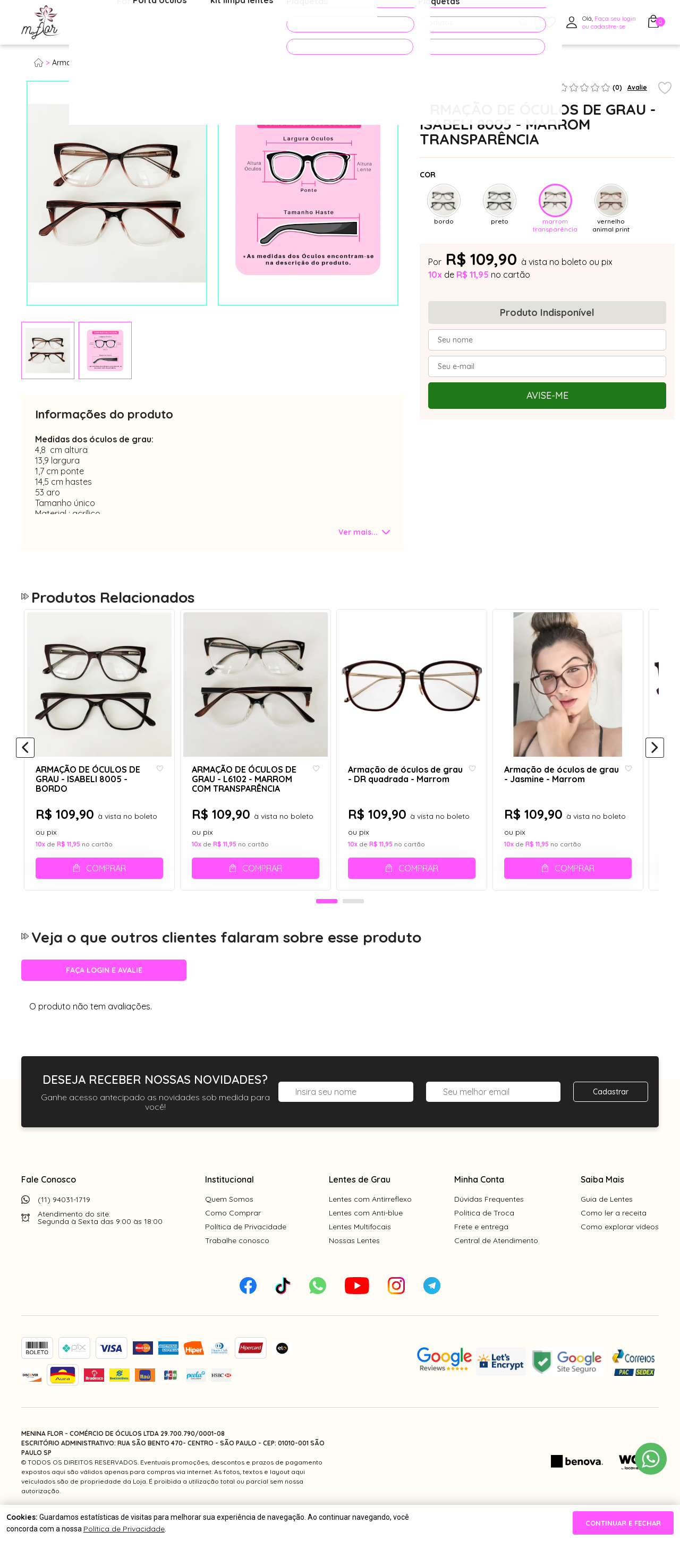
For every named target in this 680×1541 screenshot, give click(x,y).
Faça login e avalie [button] (104, 994)
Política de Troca (484, 1236)
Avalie (637, 87)
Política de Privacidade (245, 1250)
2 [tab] (353, 925)
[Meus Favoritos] (549, 22)
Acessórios (257, 23)
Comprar (108, 881)
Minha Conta (479, 1203)
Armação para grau (87, 62)
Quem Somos (229, 1223)
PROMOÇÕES (331, 22)
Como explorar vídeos (620, 1250)
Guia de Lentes (607, 1223)
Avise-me (547, 395)
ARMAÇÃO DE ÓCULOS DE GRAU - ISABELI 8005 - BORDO (87, 792)
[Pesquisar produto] (524, 23)
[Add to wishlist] (665, 89)
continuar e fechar (623, 1523)
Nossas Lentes (354, 1264)
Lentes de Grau (359, 1203)
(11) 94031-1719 (64, 1223)
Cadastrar (610, 1115)
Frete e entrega (481, 1250)
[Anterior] (25, 760)
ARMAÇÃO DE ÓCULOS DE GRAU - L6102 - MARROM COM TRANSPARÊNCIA (246, 792)
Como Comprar (233, 1236)
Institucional (229, 1203)
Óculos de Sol (188, 23)
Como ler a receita (614, 1236)
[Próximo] (654, 760)
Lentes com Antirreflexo (370, 1223)
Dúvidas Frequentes (489, 1223)
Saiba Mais (602, 1203)
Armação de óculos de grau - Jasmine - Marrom (570, 788)
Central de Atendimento (496, 1264)
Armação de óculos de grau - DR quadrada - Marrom (410, 788)
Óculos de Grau (109, 23)
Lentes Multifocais (360, 1250)
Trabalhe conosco (237, 1264)
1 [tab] (326, 925)
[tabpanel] (47, 350)
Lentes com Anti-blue (366, 1236)
